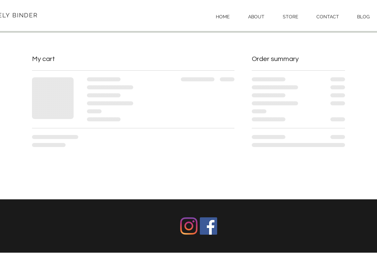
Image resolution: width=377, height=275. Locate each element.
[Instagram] (188, 226)
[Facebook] (208, 226)
